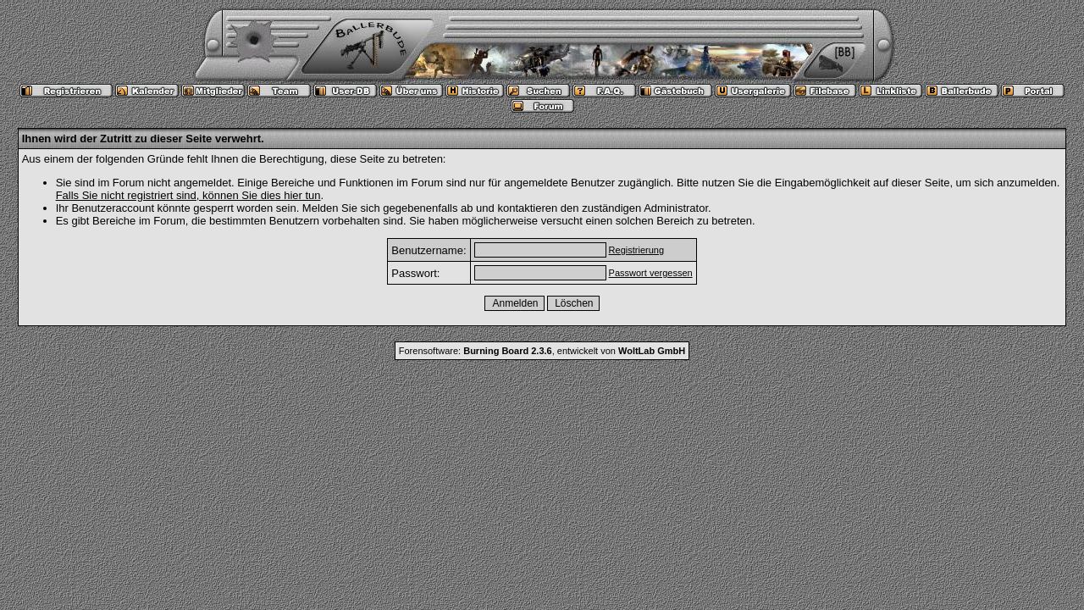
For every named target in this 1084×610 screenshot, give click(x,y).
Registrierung (636, 250)
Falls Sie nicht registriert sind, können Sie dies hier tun (188, 195)
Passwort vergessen (651, 273)
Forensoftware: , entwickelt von (542, 351)
